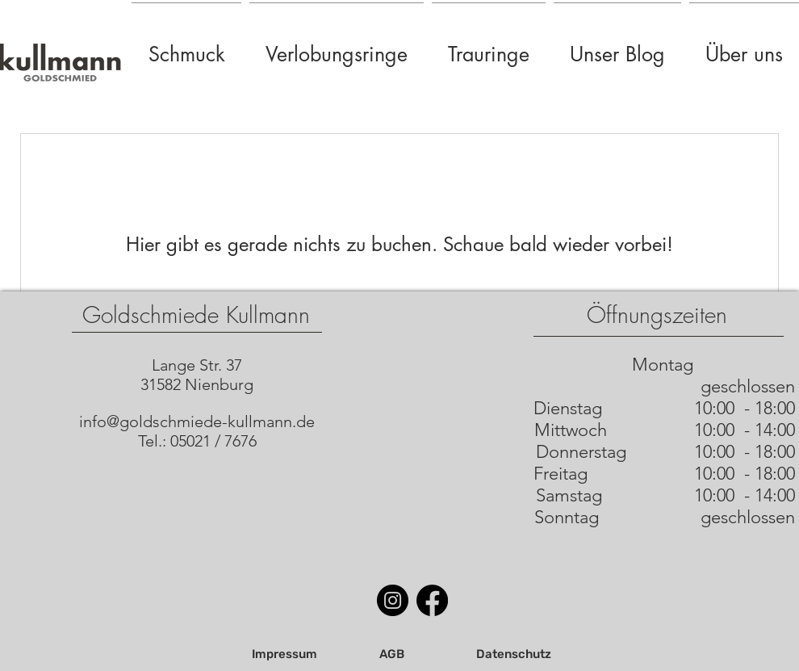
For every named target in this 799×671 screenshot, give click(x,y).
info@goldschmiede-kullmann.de (197, 421)
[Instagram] (392, 600)
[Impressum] (284, 655)
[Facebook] (432, 600)
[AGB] (391, 655)
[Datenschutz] (513, 655)
